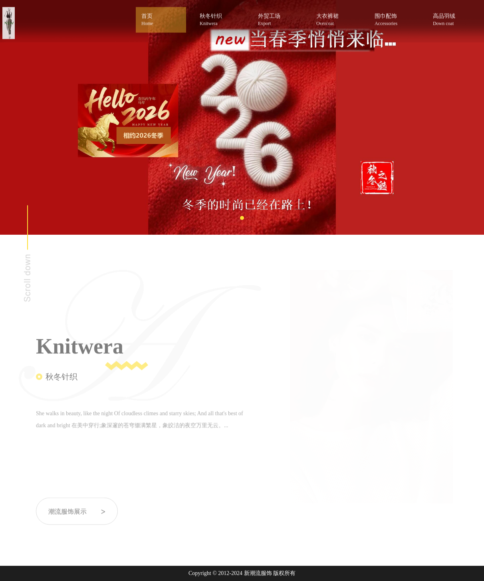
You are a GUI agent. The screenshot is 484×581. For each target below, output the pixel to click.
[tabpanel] (242, 117)
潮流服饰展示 (76, 516)
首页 (161, 17)
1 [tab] (242, 218)
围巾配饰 (395, 17)
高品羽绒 (453, 17)
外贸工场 (279, 17)
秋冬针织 (220, 17)
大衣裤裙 (337, 17)
